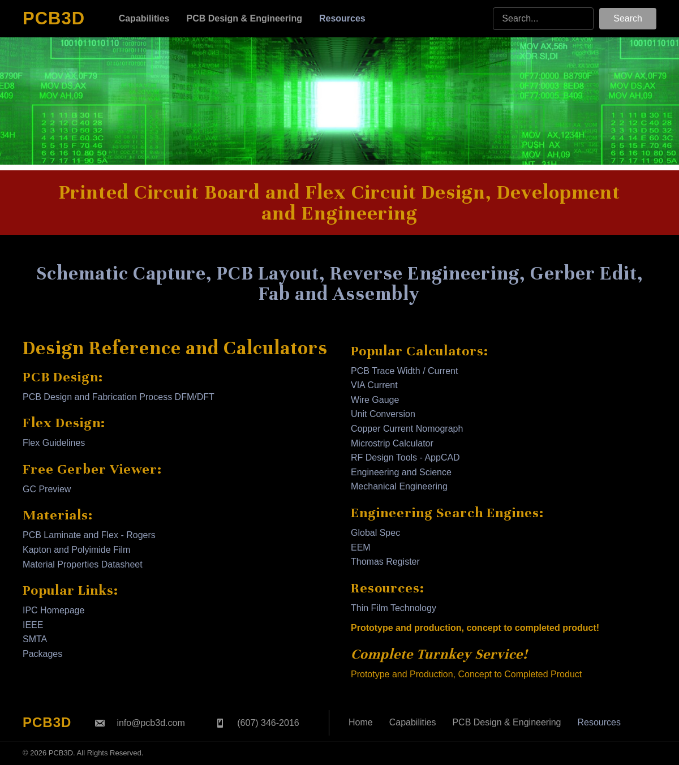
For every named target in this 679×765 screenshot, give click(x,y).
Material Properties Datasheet (83, 564)
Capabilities (412, 722)
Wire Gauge (375, 400)
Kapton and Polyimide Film (76, 550)
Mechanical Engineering (399, 486)
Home (361, 722)
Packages (42, 654)
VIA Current (374, 385)
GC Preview (47, 489)
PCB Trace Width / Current (404, 371)
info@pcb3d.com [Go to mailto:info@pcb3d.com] (150, 723)
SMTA (35, 639)
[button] (627, 18)
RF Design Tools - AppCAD (405, 457)
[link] (144, 19)
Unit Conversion (383, 414)
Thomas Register (385, 561)
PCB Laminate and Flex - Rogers (89, 535)
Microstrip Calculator (392, 443)
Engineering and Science (401, 472)
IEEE (33, 625)
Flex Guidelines (54, 443)
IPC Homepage (53, 610)
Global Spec (375, 533)
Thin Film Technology (393, 608)
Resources (599, 722)
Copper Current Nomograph (407, 428)
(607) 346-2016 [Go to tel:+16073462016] (268, 723)
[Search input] (543, 18)
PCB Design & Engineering (506, 722)
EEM (361, 547)
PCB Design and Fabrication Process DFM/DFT (118, 397)
